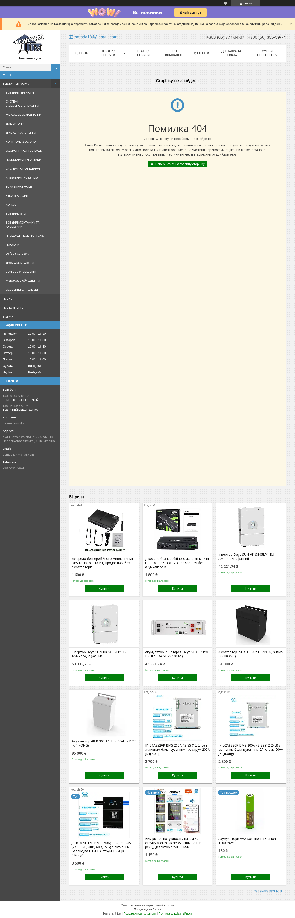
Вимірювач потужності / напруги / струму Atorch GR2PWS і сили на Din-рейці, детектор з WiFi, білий (173, 843)
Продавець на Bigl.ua (147, 909)
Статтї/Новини (143, 53)
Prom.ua (169, 905)
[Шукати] (55, 67)
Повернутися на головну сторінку (180, 164)
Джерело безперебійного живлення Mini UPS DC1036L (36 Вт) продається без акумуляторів (177, 563)
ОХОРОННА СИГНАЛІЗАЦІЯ (24, 150)
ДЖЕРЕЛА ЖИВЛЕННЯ (21, 132)
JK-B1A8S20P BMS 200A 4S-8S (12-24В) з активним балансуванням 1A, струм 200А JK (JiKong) (177, 749)
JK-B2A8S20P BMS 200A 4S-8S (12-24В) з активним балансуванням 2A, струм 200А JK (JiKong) (250, 749)
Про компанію (13, 307)
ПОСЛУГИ (12, 244)
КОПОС (11, 204)
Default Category (18, 253)
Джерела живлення (20, 262)
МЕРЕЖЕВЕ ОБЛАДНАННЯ (24, 114)
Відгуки (8, 316)
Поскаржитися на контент (140, 913)
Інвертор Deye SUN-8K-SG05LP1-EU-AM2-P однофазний (100, 654)
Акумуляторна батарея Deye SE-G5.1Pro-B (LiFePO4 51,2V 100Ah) (177, 654)
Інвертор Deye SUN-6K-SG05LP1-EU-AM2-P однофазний (246, 556)
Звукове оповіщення (21, 271)
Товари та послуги (16, 83)
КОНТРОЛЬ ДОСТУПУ (21, 141)
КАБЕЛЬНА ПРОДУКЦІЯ (22, 177)
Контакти (201, 53)
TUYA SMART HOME (19, 186)
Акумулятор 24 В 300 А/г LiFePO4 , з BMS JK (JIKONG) (250, 654)
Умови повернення (267, 53)
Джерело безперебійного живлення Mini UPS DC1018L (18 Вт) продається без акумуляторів (103, 563)
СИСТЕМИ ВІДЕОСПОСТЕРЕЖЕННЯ (22, 103)
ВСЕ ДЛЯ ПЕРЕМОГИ (20, 92)
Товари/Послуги (108, 53)
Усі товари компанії (267, 890)
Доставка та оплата (231, 53)
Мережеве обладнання (23, 280)
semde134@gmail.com (18, 454)
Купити (104, 588)
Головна (81, 53)
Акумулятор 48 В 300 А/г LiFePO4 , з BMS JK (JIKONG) (104, 743)
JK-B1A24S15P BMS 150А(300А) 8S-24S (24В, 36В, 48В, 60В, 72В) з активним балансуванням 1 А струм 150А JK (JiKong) (101, 849)
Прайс (7, 298)
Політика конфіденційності (176, 913)
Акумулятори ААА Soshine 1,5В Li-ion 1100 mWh (247, 841)
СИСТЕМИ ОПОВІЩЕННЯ (23, 168)
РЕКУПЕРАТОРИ (17, 195)
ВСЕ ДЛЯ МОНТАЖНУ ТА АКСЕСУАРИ (22, 224)
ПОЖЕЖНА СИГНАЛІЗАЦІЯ (24, 159)
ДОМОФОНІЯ (15, 123)
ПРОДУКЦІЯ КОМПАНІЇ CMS (25, 235)
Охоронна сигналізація (22, 289)
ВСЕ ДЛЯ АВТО (16, 213)
